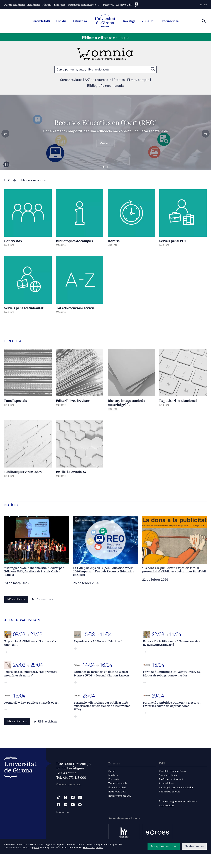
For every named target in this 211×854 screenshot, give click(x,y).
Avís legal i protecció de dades (176, 787)
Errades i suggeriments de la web (178, 801)
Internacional (171, 21)
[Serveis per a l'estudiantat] (28, 285)
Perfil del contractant (171, 779)
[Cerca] (203, 21)
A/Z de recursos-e (98, 80)
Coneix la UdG (41, 21)
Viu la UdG (148, 21)
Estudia (61, 21)
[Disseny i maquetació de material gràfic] (131, 380)
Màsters (113, 775)
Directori (108, 4)
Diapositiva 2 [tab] (107, 167)
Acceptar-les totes (164, 846)
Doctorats (113, 779)
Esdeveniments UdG (119, 796)
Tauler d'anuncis (117, 783)
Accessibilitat (167, 783)
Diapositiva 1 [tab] (103, 167)
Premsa (119, 80)
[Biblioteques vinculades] (28, 449)
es (201, 5)
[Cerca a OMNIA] (153, 69)
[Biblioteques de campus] (79, 218)
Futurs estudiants (14, 4)
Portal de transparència (172, 771)
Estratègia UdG (117, 791)
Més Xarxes (62, 812)
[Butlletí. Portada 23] (79, 449)
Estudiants (33, 4)
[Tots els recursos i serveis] (79, 285)
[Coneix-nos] (28, 218)
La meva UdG (124, 4)
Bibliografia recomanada (105, 85)
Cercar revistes (71, 80)
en (205, 5)
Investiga (129, 21)
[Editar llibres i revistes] (79, 378)
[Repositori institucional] (183, 378)
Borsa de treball (117, 787)
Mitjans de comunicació (82, 4)
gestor (35, 848)
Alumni (47, 4)
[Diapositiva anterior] (5, 134)
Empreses (59, 4)
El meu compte (138, 80)
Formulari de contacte (68, 784)
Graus (111, 771)
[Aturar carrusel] (7, 164)
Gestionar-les (194, 846)
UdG (7, 180)
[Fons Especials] (28, 378)
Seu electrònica (168, 775)
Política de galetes (169, 791)
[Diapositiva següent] (206, 134)
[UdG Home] (105, 21)
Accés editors (166, 805)
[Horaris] (131, 218)
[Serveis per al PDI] (183, 218)
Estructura (80, 21)
